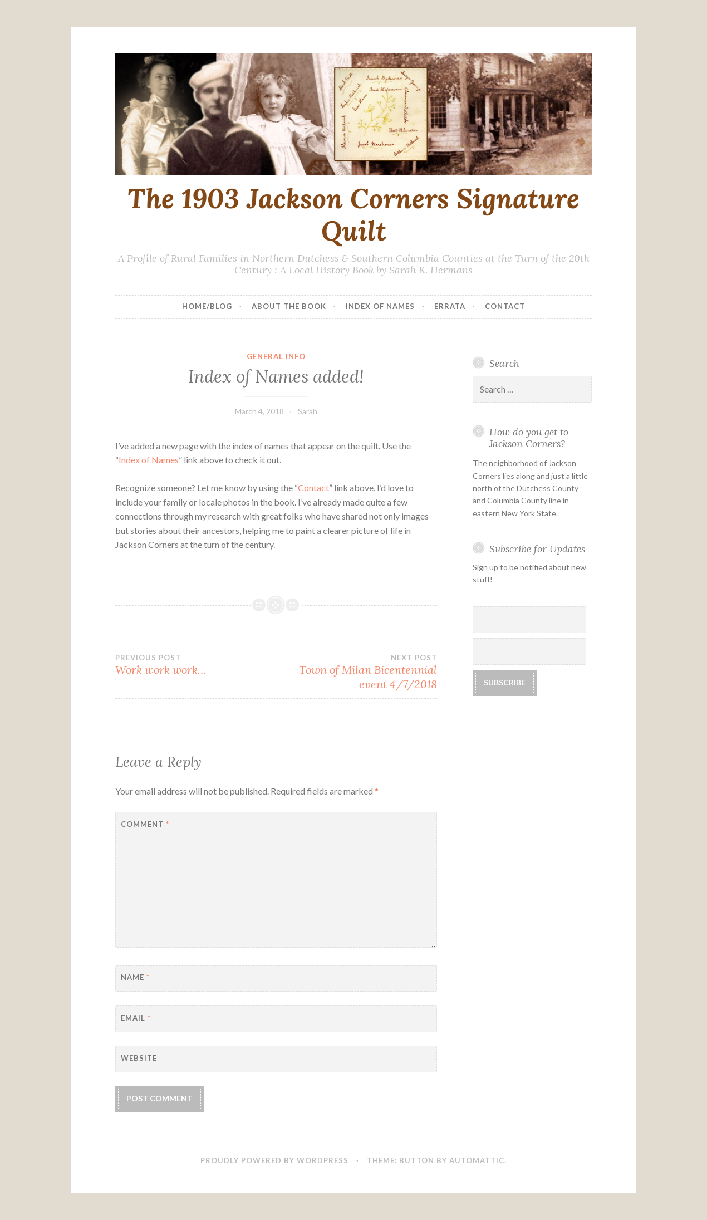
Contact (505, 306)
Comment (145, 824)
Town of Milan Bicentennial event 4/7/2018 (356, 672)
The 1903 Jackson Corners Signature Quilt (353, 214)
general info (276, 356)
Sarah (307, 411)
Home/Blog (207, 306)
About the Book (289, 306)
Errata (449, 306)
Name (135, 977)
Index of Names (380, 306)
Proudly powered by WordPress (274, 1160)
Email (136, 1017)
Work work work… (195, 665)
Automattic (476, 1160)
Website (139, 1058)
